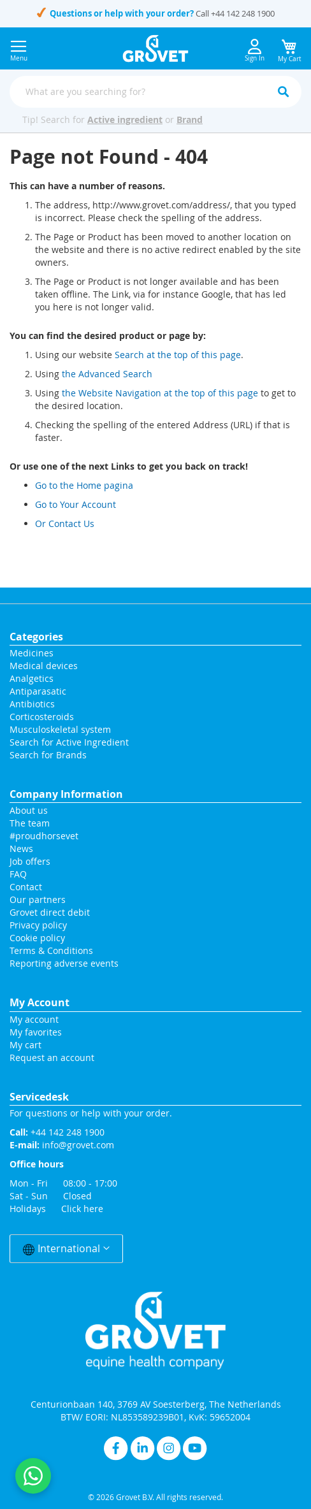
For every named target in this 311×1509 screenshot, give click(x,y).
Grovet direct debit (50, 912)
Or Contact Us (64, 523)
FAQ (18, 874)
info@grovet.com (78, 1145)
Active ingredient (125, 119)
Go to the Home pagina (84, 485)
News (21, 848)
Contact (27, 887)
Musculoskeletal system (60, 729)
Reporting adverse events (64, 963)
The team (30, 823)
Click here (82, 1208)
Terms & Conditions (51, 950)
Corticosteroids (42, 717)
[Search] (282, 92)
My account (34, 1019)
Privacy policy (38, 925)
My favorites (36, 1032)
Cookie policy (37, 938)
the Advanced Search (107, 374)
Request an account (52, 1057)
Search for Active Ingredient (69, 742)
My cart (25, 1045)
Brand (190, 119)
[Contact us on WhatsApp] (33, 1476)
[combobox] (155, 92)
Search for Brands (48, 755)
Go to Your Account (75, 504)
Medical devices (44, 666)
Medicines (32, 653)
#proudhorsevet (44, 836)
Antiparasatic (38, 691)
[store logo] (155, 48)
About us (29, 810)
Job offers (30, 861)
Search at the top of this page (178, 355)
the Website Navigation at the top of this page (160, 393)
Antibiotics (32, 704)
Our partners (38, 899)
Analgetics (32, 678)
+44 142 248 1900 (243, 13)
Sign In (254, 50)
